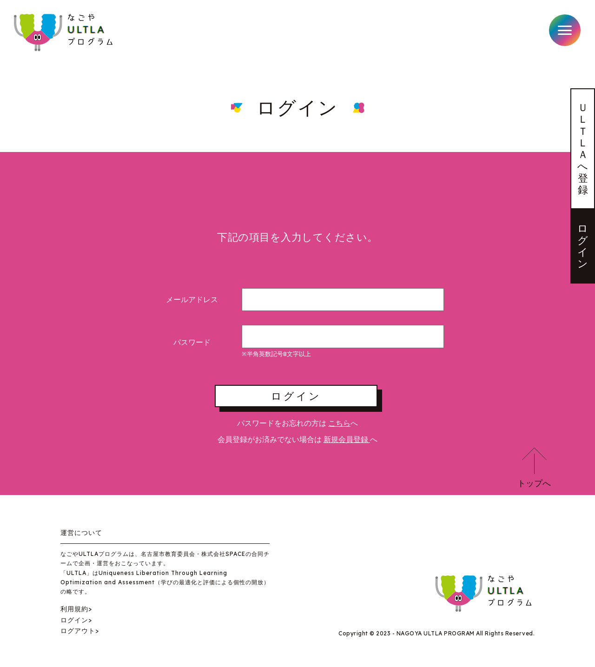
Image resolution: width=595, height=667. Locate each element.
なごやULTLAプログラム (64, 32)
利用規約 (74, 609)
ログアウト (77, 631)
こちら (339, 423)
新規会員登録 (347, 439)
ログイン (582, 246)
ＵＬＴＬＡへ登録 (582, 148)
